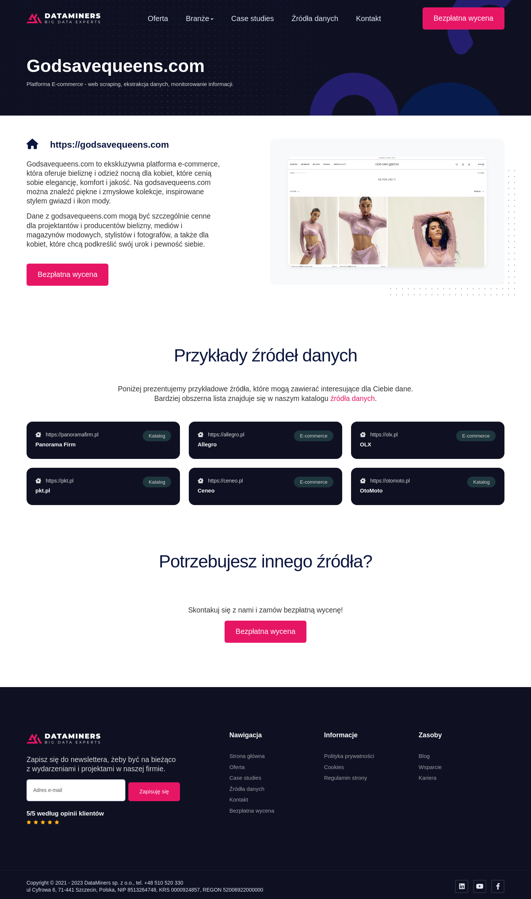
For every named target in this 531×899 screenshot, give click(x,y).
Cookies (334, 767)
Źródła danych (315, 18)
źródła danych (352, 398)
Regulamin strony (345, 778)
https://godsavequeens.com (118, 144)
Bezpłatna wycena (463, 18)
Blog (424, 756)
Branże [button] (197, 18)
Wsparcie (430, 767)
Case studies (252, 18)
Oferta (158, 18)
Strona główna (247, 756)
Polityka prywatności (349, 756)
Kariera (427, 778)
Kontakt (368, 18)
